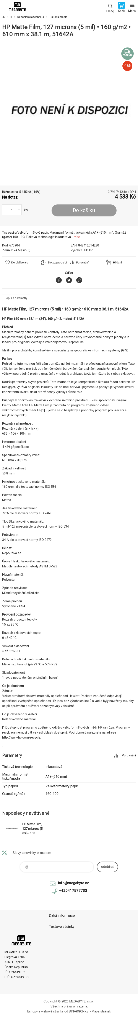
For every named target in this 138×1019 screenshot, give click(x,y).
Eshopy (32, 1011)
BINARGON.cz (79, 1011)
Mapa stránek (101, 1011)
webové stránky (52, 1011)
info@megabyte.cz (73, 883)
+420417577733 (73, 890)
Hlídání (117, 262)
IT (11, 17)
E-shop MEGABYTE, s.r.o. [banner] (17, 7)
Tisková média (58, 17)
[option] (69, 112)
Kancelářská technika (30, 17)
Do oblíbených (20, 262)
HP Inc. (89, 250)
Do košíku (84, 210)
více (77, 237)
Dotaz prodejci (57, 262)
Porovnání (82, 262)
